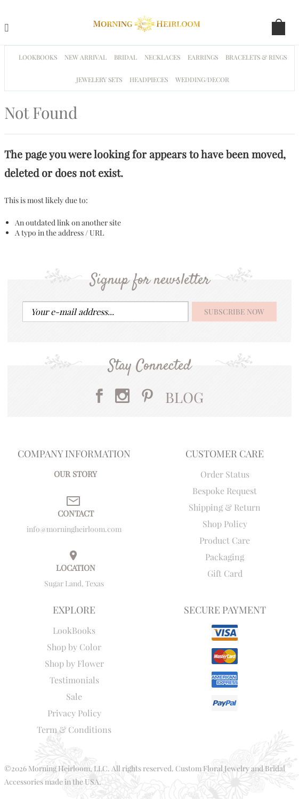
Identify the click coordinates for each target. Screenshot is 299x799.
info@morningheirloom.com (74, 529)
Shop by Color (74, 646)
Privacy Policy (74, 713)
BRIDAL (125, 57)
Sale (74, 696)
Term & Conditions (74, 729)
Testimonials (74, 679)
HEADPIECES (149, 79)
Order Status (224, 474)
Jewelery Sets (99, 79)
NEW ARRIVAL (85, 57)
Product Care (224, 540)
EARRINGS (203, 57)
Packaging (224, 556)
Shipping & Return (225, 507)
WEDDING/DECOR (202, 79)
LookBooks (74, 630)
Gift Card (225, 573)
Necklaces (162, 57)
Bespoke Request (224, 490)
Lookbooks (38, 57)
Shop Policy (225, 523)
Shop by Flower (74, 663)
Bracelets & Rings (256, 57)
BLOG (184, 397)
